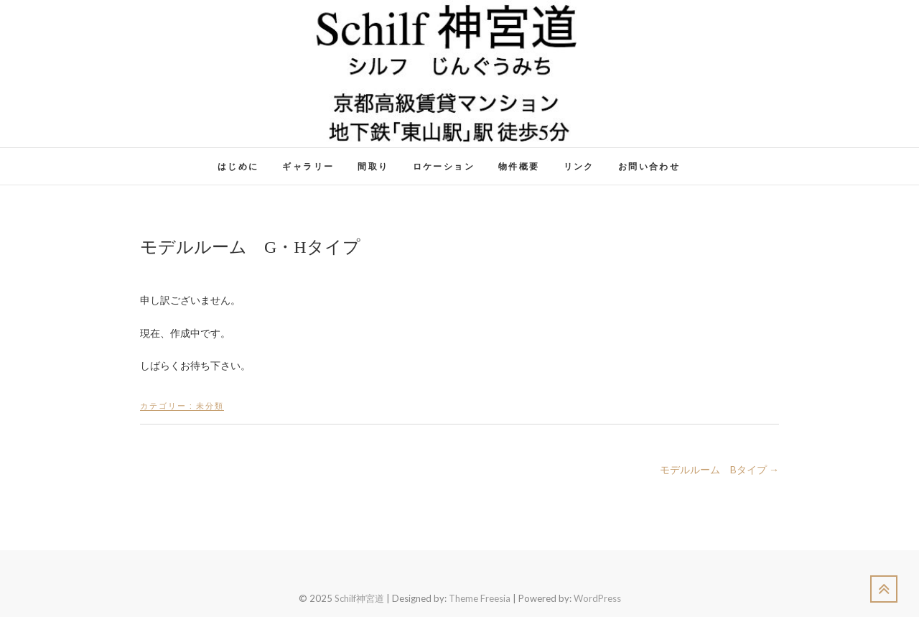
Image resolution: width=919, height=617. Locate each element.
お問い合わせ (649, 166)
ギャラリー (308, 166)
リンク (579, 166)
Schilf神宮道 (359, 598)
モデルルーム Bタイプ (719, 469)
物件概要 (519, 166)
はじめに (238, 166)
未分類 (210, 405)
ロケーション (444, 166)
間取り (373, 166)
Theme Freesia (479, 598)
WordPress (597, 598)
